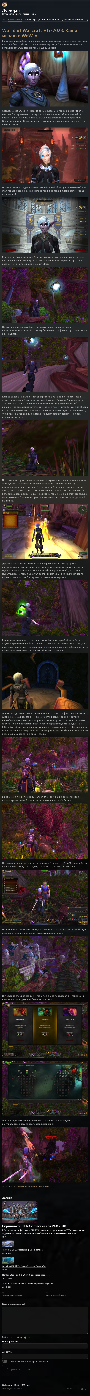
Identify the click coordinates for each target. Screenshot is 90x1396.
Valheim (21, 19)
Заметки (62, 19)
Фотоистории (49, 19)
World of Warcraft (20, 1186)
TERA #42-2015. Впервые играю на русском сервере (27, 1283)
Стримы (36, 19)
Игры (4, 19)
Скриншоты (32, 1186)
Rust (29, 19)
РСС (28, 1385)
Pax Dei (12, 19)
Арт (69, 19)
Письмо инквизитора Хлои (12, 1295)
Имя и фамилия (10, 1341)
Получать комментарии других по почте (25, 1361)
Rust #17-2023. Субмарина (56, 1295)
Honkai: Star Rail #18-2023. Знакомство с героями (26, 1274)
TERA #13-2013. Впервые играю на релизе (22, 1249)
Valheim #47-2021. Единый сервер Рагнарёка (24, 1266)
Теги (75, 19)
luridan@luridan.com (12, 1388)
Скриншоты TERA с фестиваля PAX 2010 (34, 1226)
